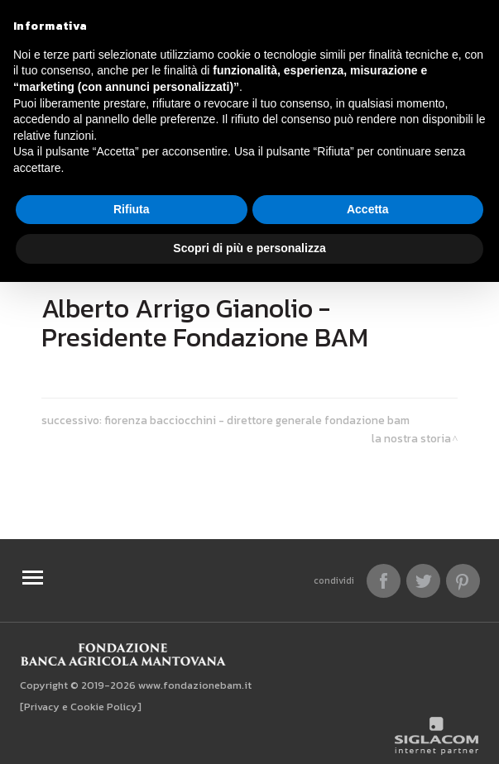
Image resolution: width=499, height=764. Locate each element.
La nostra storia (411, 438)
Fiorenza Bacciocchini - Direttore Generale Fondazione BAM (257, 420)
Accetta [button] (368, 209)
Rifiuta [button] (131, 209)
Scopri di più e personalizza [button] (249, 248)
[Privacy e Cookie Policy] (81, 706)
